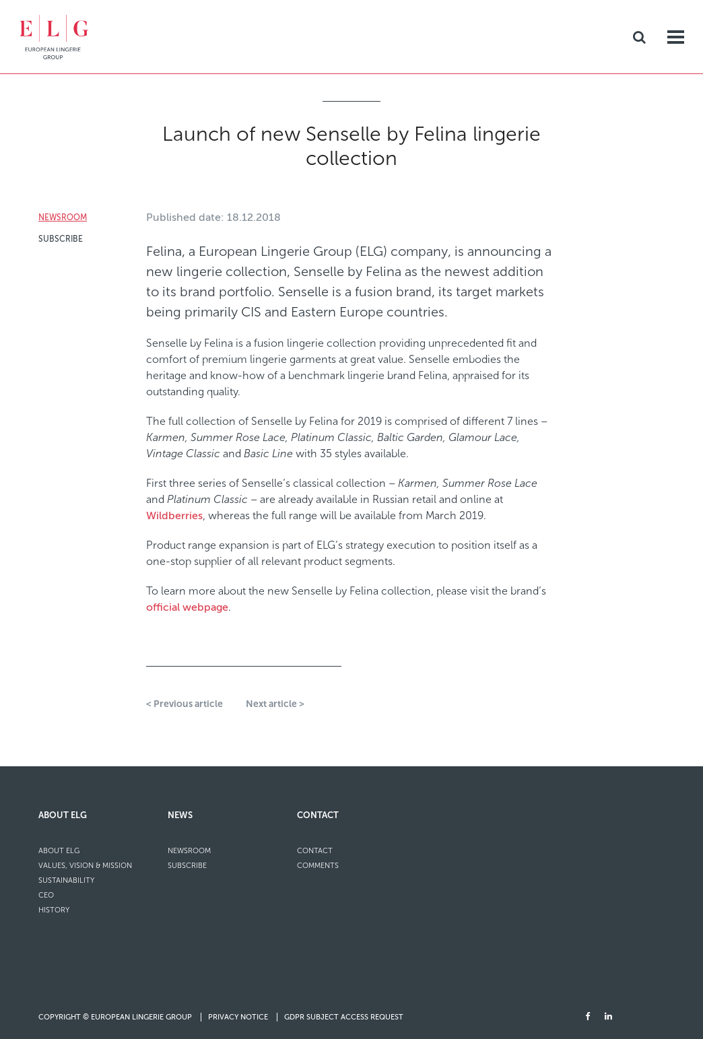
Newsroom (62, 217)
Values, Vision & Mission (85, 865)
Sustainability (66, 880)
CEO (46, 895)
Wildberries (174, 516)
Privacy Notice (239, 1017)
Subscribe (60, 239)
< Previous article (184, 704)
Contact (318, 815)
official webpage (187, 607)
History (53, 910)
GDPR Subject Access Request (343, 1017)
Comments (318, 865)
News (180, 815)
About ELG (62, 815)
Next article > (275, 704)
